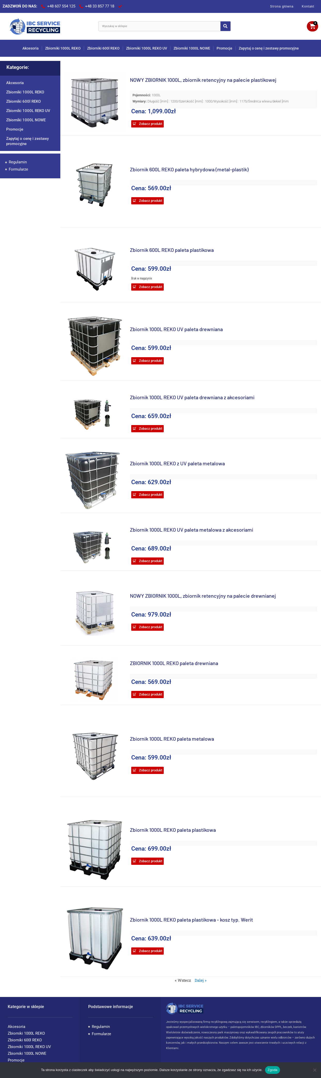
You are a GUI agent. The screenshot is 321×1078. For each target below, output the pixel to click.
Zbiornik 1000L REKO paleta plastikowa (173, 830)
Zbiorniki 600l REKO (103, 48)
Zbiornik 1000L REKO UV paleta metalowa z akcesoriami (191, 529)
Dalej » (201, 980)
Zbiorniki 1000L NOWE (192, 48)
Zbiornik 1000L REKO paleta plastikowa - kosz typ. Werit (191, 919)
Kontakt (308, 6)
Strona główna (282, 6)
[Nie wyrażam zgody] (314, 1070)
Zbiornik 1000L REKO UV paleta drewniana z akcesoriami (192, 397)
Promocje (224, 48)
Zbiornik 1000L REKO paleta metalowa (172, 739)
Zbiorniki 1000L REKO (63, 48)
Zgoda (272, 1070)
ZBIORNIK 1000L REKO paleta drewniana (174, 663)
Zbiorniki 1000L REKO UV (146, 48)
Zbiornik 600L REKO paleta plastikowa (172, 250)
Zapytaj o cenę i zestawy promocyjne (269, 48)
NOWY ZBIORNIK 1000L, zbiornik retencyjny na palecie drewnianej (203, 596)
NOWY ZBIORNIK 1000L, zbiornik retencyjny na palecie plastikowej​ (203, 80)
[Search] (225, 26)
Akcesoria (30, 48)
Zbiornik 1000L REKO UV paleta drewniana (176, 329)
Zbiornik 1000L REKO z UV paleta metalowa (177, 463)
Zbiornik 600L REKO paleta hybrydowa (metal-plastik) (189, 169)
